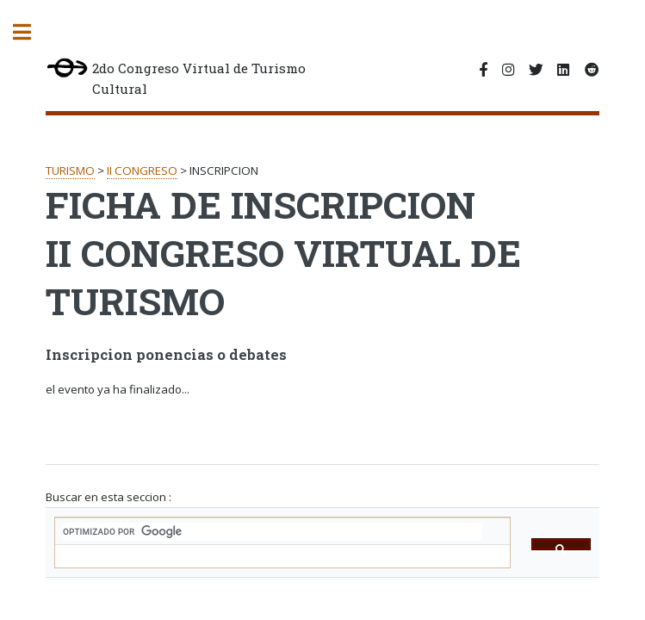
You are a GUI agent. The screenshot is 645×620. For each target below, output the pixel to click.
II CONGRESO (142, 170)
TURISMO (70, 170)
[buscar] (272, 532)
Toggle (31, 32)
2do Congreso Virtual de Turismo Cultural (175, 78)
